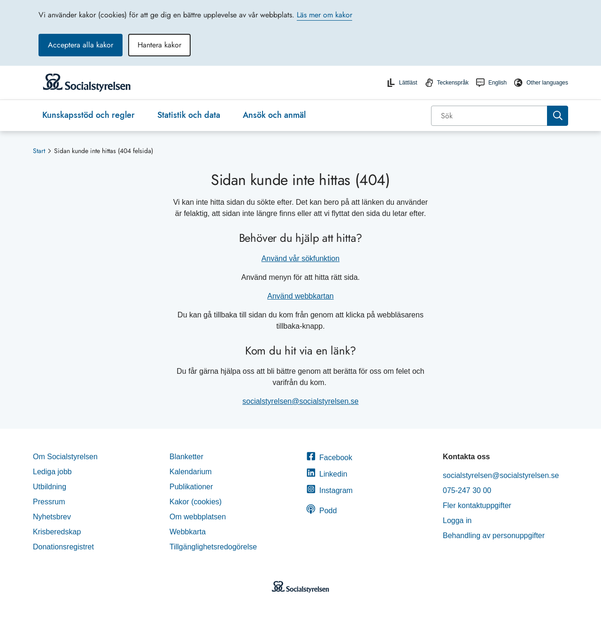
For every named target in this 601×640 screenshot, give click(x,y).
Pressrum (49, 502)
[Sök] (490, 116)
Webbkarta (188, 532)
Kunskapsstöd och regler (88, 115)
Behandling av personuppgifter (494, 536)
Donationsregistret (63, 547)
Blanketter (186, 457)
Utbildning (49, 487)
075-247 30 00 (467, 490)
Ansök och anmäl (274, 115)
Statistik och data (188, 115)
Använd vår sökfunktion (300, 258)
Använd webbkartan (300, 296)
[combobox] (499, 116)
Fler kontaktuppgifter (477, 505)
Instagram (329, 490)
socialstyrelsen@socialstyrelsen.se (300, 401)
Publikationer (191, 487)
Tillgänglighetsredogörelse (214, 547)
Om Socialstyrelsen (65, 457)
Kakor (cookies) (196, 502)
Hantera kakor (159, 44)
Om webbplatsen (198, 517)
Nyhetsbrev (52, 517)
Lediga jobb (52, 472)
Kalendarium (191, 472)
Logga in (457, 520)
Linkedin (326, 474)
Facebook (329, 457)
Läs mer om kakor (324, 14)
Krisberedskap (57, 532)
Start (39, 150)
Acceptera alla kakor (80, 44)
